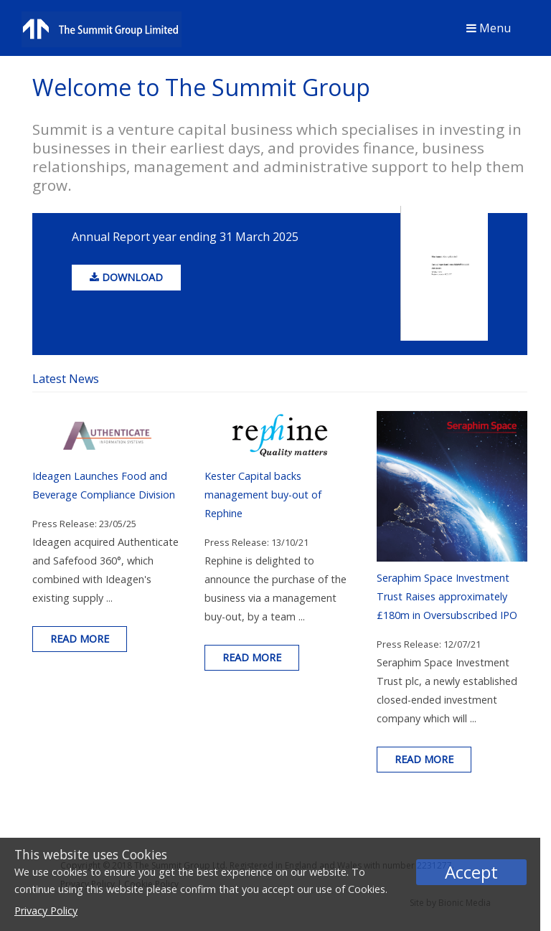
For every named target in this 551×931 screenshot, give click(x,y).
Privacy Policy (45, 910)
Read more (79, 639)
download (126, 277)
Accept (471, 872)
